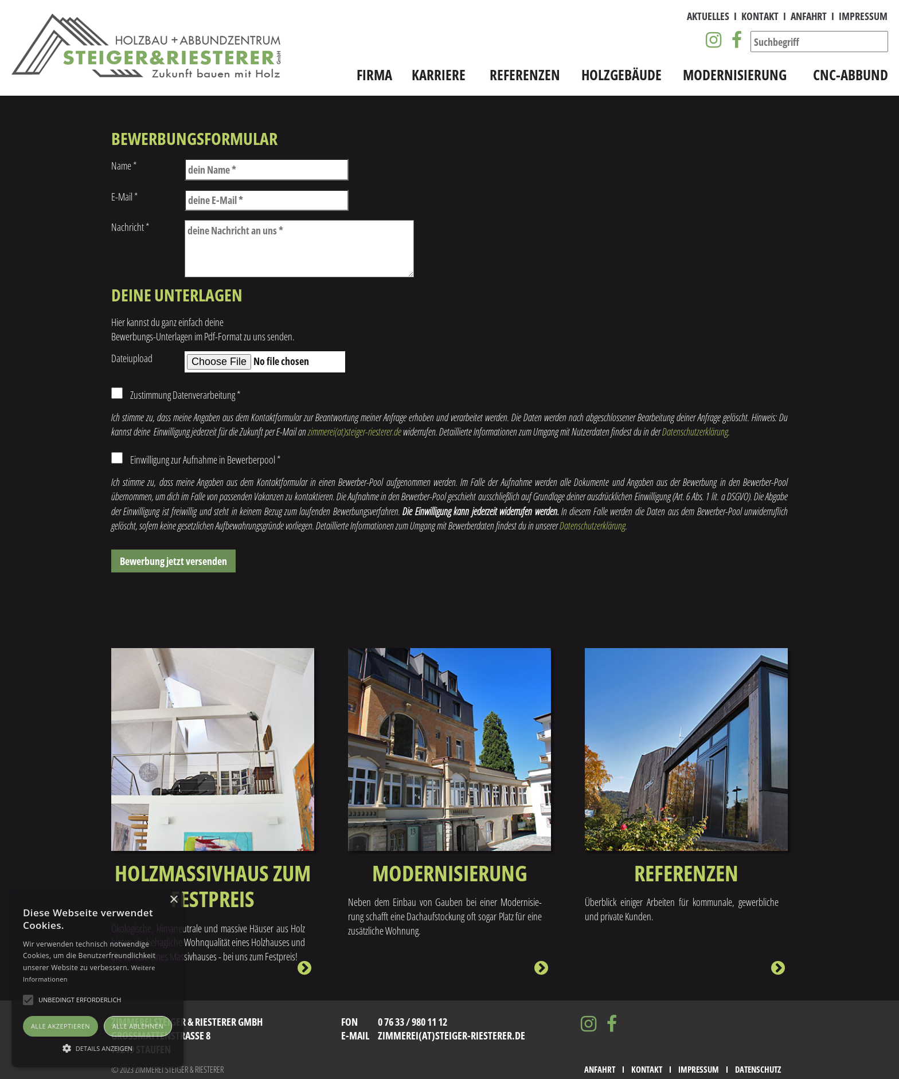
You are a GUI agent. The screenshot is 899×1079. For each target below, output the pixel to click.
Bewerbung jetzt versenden (173, 561)
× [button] (173, 900)
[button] (97, 1047)
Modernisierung (735, 74)
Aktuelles (708, 16)
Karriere (439, 74)
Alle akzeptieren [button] (60, 1026)
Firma (374, 74)
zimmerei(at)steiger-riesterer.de (354, 431)
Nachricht (130, 227)
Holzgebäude (621, 74)
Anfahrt (809, 16)
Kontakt (760, 16)
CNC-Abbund (850, 74)
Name (124, 165)
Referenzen (525, 74)
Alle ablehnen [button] (137, 1026)
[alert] (97, 979)
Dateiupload (132, 358)
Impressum (863, 16)
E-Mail (124, 196)
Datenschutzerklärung (695, 431)
